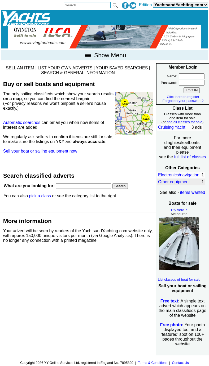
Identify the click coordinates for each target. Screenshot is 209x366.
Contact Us (180, 363)
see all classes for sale (184, 122)
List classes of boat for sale (179, 280)
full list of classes (190, 157)
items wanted (192, 192)
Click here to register (183, 97)
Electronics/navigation (178, 175)
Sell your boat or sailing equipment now (40, 151)
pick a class (40, 196)
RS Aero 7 (179, 210)
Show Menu (104, 55)
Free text (169, 301)
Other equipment (174, 182)
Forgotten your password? (183, 101)
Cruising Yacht (171, 127)
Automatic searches (22, 122)
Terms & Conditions (152, 363)
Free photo (171, 325)
